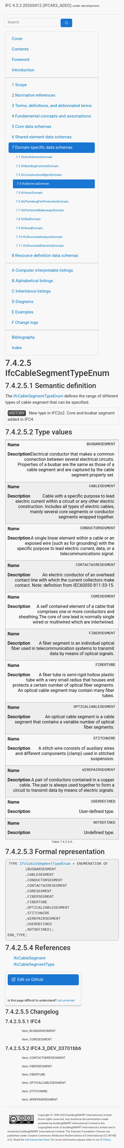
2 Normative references (33, 95)
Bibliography (23, 337)
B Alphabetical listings (32, 280)
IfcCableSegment (29, 958)
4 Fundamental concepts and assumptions (51, 116)
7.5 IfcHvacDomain (29, 193)
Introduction (23, 70)
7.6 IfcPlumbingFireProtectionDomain (42, 201)
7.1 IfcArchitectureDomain (34, 157)
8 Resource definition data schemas (45, 255)
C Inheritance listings (31, 291)
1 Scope (19, 84)
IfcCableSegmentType (34, 964)
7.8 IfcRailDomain (28, 219)
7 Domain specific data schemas (42, 147)
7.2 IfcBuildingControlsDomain (37, 166)
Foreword (20, 59)
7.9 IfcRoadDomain (29, 228)
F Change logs (25, 322)
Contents (20, 49)
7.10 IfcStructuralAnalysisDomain (39, 237)
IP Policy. (105, 1139)
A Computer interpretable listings (42, 270)
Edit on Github (27, 979)
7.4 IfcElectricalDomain (33, 184)
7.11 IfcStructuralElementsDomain (40, 246)
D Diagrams (22, 301)
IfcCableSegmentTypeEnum (38, 396)
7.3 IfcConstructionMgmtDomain (39, 175)
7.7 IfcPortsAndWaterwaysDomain (40, 210)
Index (17, 347)
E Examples (22, 312)
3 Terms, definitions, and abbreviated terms (52, 105)
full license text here (37, 1139)
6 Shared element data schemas (42, 136)
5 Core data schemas (31, 126)
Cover (17, 38)
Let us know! (66, 1000)
